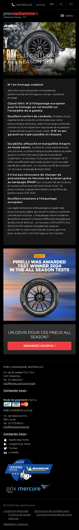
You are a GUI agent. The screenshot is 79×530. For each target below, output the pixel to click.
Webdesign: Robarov (15, 524)
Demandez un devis (38, 345)
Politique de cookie (19, 514)
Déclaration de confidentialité (51, 510)
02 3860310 (15, 379)
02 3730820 (15, 423)
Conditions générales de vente (54, 514)
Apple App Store (19, 439)
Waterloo (24, 4)
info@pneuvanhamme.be (19, 383)
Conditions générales (15, 510)
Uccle (40, 4)
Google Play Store (19, 443)
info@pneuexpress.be (16, 426)
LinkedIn (14, 452)
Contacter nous (14, 390)
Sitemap (13, 518)
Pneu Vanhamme (22, 15)
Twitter (13, 448)
